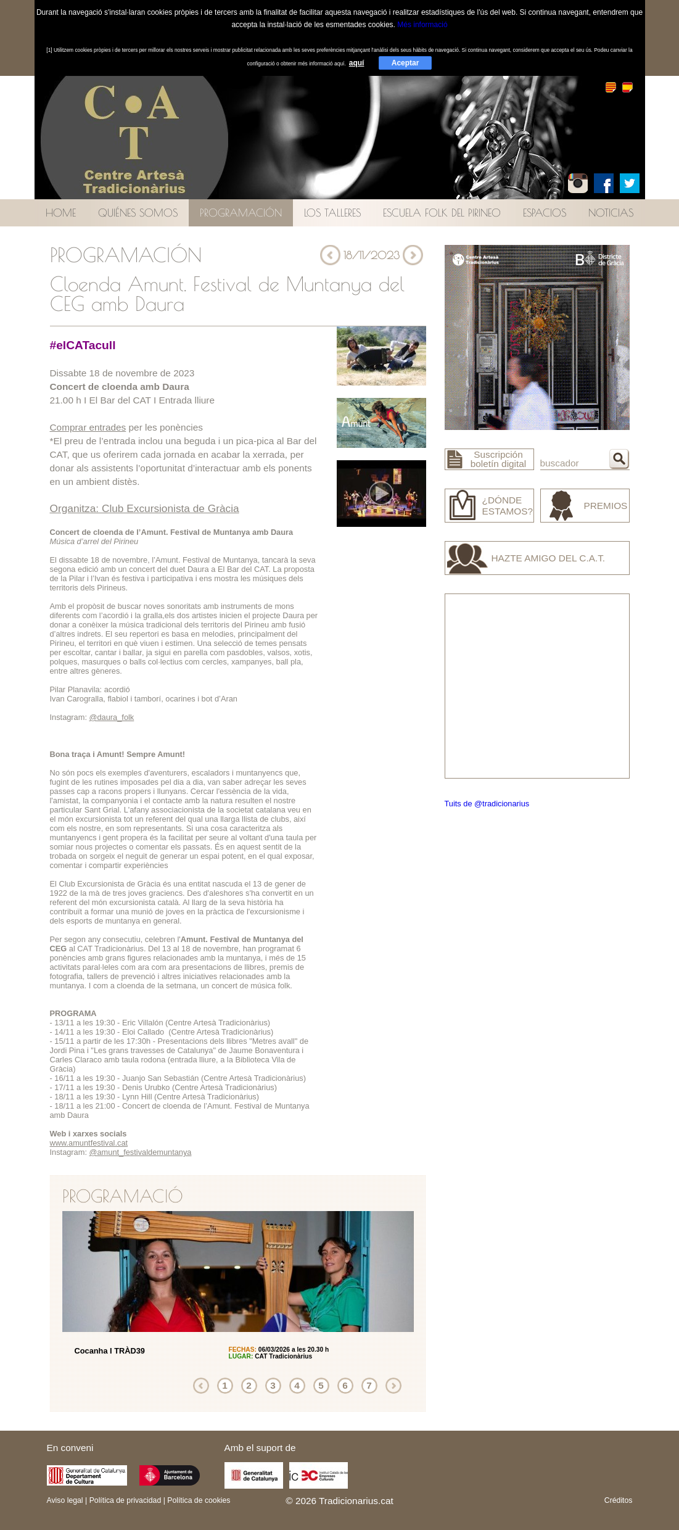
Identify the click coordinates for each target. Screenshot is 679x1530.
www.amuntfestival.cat (89, 1143)
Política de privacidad (125, 1500)
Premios (606, 505)
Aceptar (405, 63)
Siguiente (393, 1386)
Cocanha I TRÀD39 (110, 1350)
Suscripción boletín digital (499, 459)
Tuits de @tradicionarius (487, 803)
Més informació (422, 24)
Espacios (544, 212)
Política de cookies (198, 1500)
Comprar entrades (88, 427)
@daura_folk (111, 717)
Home (61, 212)
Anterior (201, 1386)
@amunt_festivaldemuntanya (140, 1152)
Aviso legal (65, 1500)
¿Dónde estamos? (507, 505)
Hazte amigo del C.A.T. (549, 558)
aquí (356, 63)
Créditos (618, 1500)
